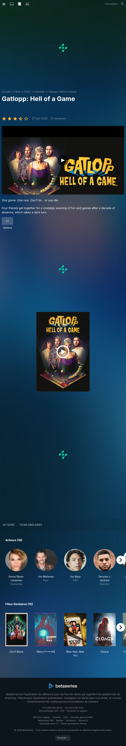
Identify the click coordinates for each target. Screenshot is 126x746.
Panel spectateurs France (74, 723)
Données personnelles (81, 717)
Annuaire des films (74, 707)
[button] (16, 567)
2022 (27, 91)
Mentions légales (41, 717)
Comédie (39, 91)
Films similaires (31, 524)
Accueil (6, 91)
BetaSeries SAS (46, 720)
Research (83, 720)
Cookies (57, 717)
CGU (65, 717)
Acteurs (9, 524)
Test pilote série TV (49, 723)
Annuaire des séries (52, 707)
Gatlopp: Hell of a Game (62, 91)
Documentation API (48, 710)
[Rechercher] (122, 4)
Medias (59, 720)
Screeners (71, 720)
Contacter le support (77, 710)
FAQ (62, 710)
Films (17, 91)
